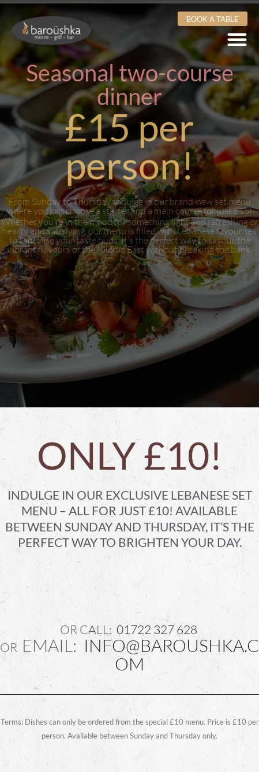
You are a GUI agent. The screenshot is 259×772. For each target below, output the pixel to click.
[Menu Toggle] (237, 39)
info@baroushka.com (171, 654)
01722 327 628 (157, 629)
